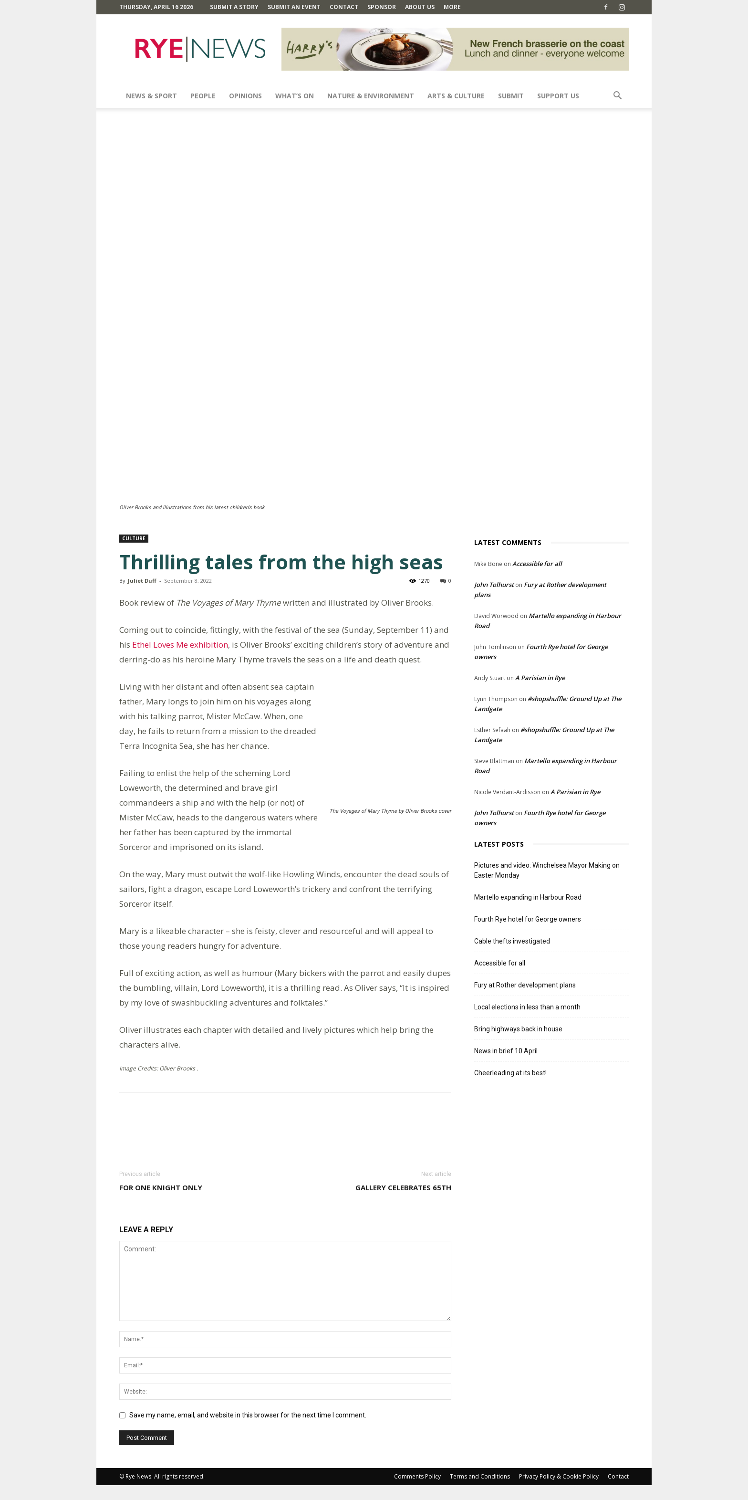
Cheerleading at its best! (510, 1073)
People (203, 95)
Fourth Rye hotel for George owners (527, 919)
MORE (452, 7)
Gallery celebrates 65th (403, 1202)
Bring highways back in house (518, 1029)
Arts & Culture (456, 95)
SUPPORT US (558, 95)
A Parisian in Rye (540, 677)
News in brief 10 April (506, 1051)
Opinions (245, 95)
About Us (420, 7)
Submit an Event (294, 7)
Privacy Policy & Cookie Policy (559, 1491)
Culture (133, 538)
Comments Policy (417, 1491)
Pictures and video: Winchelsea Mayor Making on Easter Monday (547, 870)
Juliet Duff (142, 580)
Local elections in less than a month (527, 1007)
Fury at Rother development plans (525, 985)
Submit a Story (234, 7)
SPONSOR (381, 7)
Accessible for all (537, 563)
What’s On (294, 95)
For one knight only (160, 1202)
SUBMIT (511, 95)
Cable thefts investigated (512, 941)
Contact (344, 7)
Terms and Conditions (480, 1491)
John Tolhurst (494, 584)
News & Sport (151, 95)
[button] (617, 96)
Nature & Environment (370, 95)
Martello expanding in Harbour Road (528, 897)
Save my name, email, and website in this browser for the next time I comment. (247, 1430)
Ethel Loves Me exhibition (180, 644)
